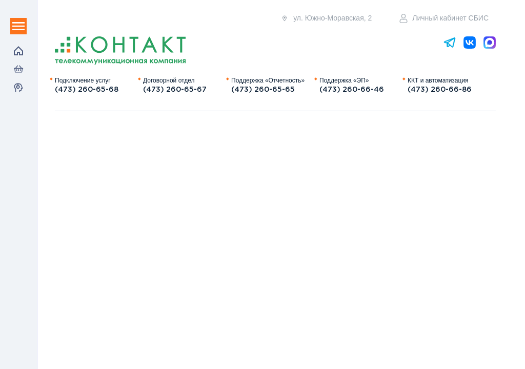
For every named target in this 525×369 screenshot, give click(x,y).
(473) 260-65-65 (263, 90)
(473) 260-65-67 (175, 90)
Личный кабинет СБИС (444, 18)
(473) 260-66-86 (440, 90)
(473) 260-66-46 (351, 90)
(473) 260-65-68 (86, 90)
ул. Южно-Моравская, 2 (326, 18)
